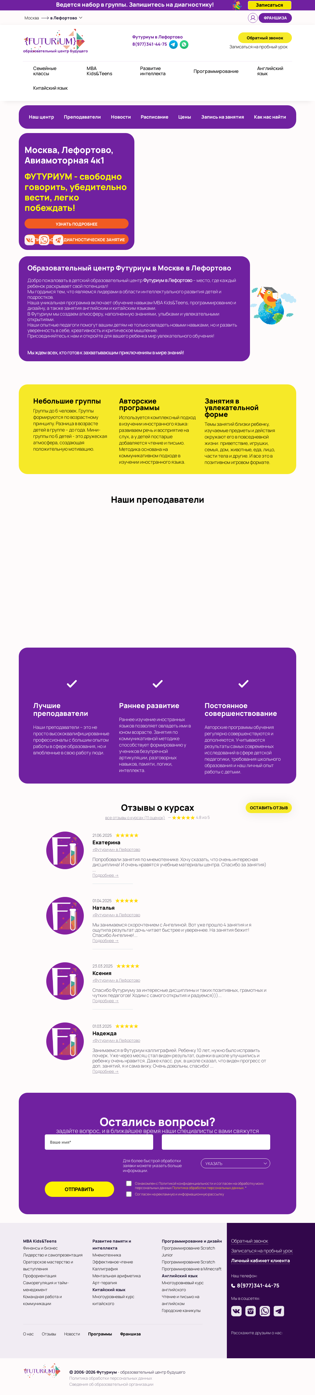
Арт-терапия (104, 1282)
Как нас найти (270, 117)
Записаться (258, 47)
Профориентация (39, 1275)
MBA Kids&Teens (99, 71)
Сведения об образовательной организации (111, 1384)
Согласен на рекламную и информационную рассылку (179, 1194)
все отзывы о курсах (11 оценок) (157, 817)
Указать (213, 1163)
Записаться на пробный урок (262, 1250)
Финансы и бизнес (40, 1248)
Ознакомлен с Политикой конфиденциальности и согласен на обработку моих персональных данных (199, 1186)
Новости (121, 117)
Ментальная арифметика (116, 1275)
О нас (28, 1334)
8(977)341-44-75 (149, 44)
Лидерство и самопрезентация (53, 1255)
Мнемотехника (106, 1255)
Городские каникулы (181, 1310)
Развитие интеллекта (153, 71)
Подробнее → (105, 875)
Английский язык (270, 71)
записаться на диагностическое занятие (77, 239)
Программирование (216, 71)
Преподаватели (82, 117)
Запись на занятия (222, 117)
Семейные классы (44, 71)
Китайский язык (50, 88)
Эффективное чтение (112, 1262)
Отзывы (49, 1334)
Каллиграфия (105, 1268)
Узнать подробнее (76, 224)
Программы (100, 1334)
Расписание (154, 117)
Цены (184, 117)
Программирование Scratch (188, 1262)
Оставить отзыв (269, 807)
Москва (32, 18)
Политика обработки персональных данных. (208, 1187)
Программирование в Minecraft (191, 1268)
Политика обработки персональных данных (110, 1378)
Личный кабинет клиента (260, 1260)
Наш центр (41, 117)
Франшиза (275, 18)
